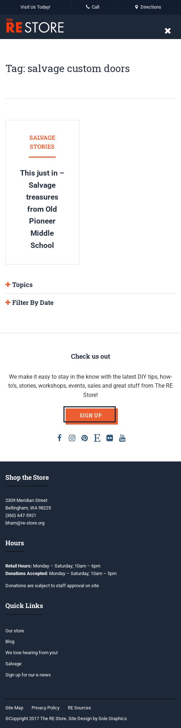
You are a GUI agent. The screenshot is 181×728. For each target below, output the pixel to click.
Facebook (59, 437)
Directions (147, 7)
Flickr (109, 437)
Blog (9, 641)
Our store (14, 630)
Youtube (122, 437)
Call (92, 7)
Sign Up (91, 415)
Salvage (13, 663)
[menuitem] (16, 708)
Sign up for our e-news (28, 674)
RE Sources (79, 707)
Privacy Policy (45, 707)
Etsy (97, 437)
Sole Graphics (113, 718)
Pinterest (84, 437)
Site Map (14, 707)
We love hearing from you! (31, 652)
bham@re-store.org (24, 523)
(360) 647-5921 (20, 515)
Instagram (72, 437)
